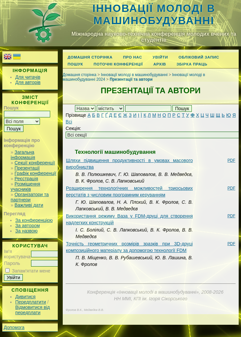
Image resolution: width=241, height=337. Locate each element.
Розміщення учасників (25, 186)
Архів (160, 64)
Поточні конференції (118, 64)
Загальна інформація (23, 154)
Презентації (27, 168)
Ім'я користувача (17, 254)
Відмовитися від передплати (32, 310)
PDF (231, 160)
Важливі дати (29, 205)
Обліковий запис (199, 57)
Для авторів (27, 82)
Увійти (160, 57)
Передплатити (30, 302)
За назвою (26, 230)
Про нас (132, 57)
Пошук (75, 64)
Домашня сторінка (90, 57)
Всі (69, 121)
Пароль (12, 263)
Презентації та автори (131, 79)
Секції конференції (35, 162)
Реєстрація (26, 178)
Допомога (14, 327)
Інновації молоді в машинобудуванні (153, 14)
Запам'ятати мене (31, 271)
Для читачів (27, 77)
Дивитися (25, 296)
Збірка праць (192, 64)
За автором (27, 225)
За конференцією (33, 220)
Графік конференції (35, 173)
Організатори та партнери (30, 197)
